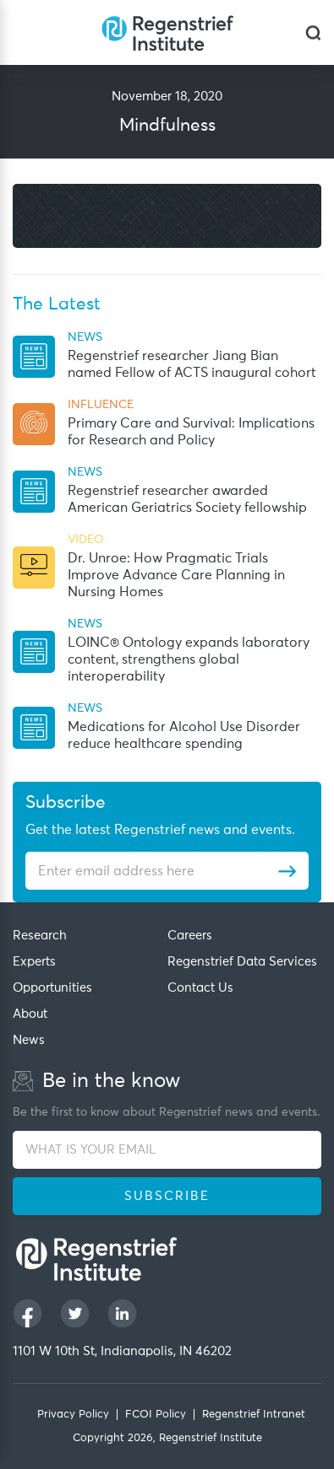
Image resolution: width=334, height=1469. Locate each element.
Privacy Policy (73, 1414)
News (29, 1040)
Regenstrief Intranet (253, 1414)
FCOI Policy (155, 1414)
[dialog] (313, 32)
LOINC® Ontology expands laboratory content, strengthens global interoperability (188, 659)
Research (40, 935)
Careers (189, 935)
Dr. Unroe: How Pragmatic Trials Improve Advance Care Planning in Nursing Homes (176, 575)
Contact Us (200, 988)
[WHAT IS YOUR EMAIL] (167, 1150)
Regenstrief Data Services (242, 961)
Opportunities (52, 988)
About (30, 1014)
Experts (34, 961)
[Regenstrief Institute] (167, 32)
